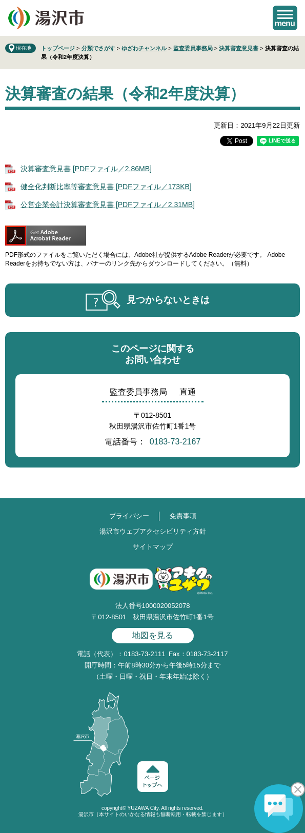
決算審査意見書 (238, 48)
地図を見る (152, 635)
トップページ (58, 48)
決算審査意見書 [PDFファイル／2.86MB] (86, 169)
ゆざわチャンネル (144, 48)
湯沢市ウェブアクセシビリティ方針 (152, 531)
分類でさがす (98, 48)
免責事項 (183, 516)
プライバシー (129, 516)
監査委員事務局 (193, 48)
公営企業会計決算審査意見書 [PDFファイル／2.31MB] (108, 204)
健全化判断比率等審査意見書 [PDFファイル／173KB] (106, 186)
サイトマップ (153, 547)
